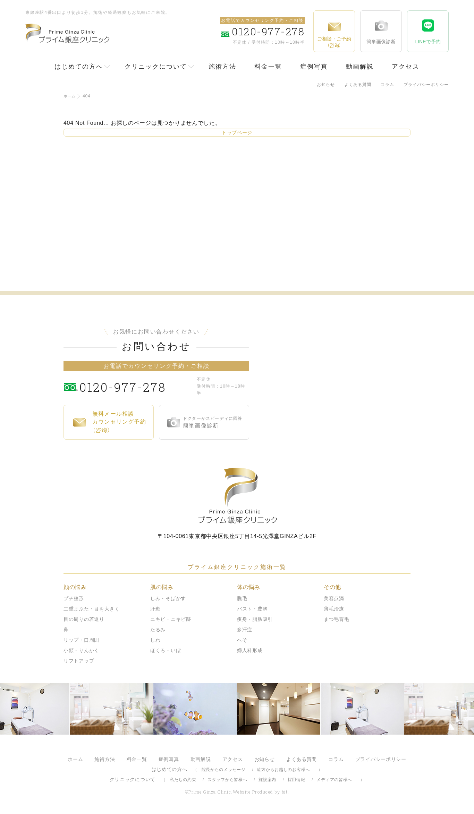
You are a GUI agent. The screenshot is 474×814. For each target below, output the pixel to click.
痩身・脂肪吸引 (255, 619)
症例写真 (314, 66)
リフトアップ (79, 661)
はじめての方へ (78, 66)
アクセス (406, 66)
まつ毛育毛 (336, 619)
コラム (387, 84)
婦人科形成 (250, 650)
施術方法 (222, 66)
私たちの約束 (183, 779)
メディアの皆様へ (334, 779)
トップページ (237, 132)
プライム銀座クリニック (237, 495)
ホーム (70, 96)
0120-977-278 (136, 386)
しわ (155, 640)
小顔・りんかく (81, 650)
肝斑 (155, 609)
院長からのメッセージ (224, 769)
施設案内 (267, 779)
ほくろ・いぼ (165, 650)
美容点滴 (334, 598)
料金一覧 (268, 66)
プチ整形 (74, 598)
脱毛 (242, 598)
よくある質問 (357, 84)
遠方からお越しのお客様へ (283, 769)
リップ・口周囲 (81, 640)
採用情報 (296, 779)
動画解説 (360, 66)
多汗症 (244, 629)
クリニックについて (156, 66)
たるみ (158, 629)
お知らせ (326, 84)
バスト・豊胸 (252, 609)
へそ (242, 640)
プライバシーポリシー (426, 84)
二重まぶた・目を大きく (92, 609)
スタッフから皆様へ (227, 779)
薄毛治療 (334, 609)
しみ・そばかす (168, 598)
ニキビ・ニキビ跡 (170, 619)
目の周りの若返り (84, 619)
